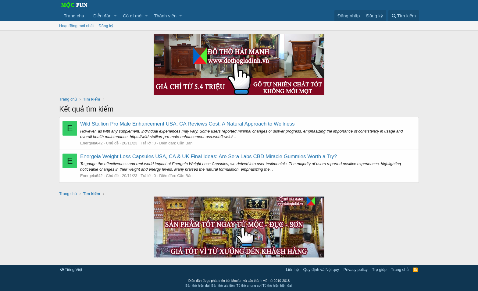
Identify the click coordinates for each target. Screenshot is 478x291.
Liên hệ (292, 269)
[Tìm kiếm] (403, 15)
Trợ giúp (379, 269)
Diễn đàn (102, 15)
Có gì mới (132, 15)
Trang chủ (74, 15)
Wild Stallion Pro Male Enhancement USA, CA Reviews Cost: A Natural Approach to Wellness (187, 124)
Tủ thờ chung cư (249, 285)
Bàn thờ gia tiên (223, 285)
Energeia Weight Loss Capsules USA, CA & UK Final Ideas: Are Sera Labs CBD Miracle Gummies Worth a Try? (208, 156)
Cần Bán (184, 143)
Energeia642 (91, 143)
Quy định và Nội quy (321, 269)
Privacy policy (356, 269)
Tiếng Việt (71, 269)
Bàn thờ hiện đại (197, 285)
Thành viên (165, 15)
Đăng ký (106, 25)
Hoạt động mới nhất (76, 25)
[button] (115, 15)
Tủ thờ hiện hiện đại (277, 285)
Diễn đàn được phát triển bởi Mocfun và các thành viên (239, 280)
